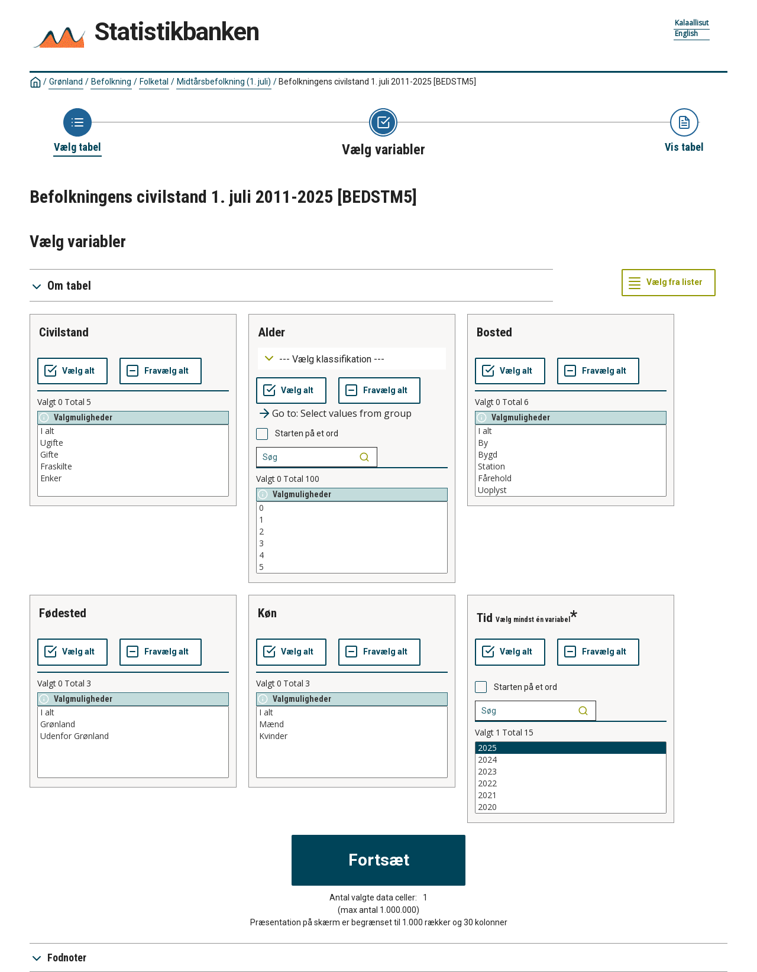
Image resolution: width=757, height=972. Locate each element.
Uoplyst (570, 490)
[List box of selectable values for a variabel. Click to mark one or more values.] (133, 461)
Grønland (66, 81)
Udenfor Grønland (133, 736)
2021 (570, 795)
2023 (570, 771)
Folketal (154, 81)
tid (485, 618)
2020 (570, 807)
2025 (570, 748)
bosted (494, 332)
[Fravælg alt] (160, 371)
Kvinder (352, 736)
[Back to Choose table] (77, 131)
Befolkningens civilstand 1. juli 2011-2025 (377, 81)
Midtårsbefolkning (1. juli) (224, 81)
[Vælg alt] (72, 371)
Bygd (570, 455)
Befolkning (111, 81)
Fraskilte (133, 466)
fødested (62, 613)
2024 (570, 760)
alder (271, 332)
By (570, 443)
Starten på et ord (306, 433)
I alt (133, 431)
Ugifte (133, 443)
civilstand (64, 332)
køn (267, 613)
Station (570, 466)
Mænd (352, 724)
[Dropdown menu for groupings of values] (352, 359)
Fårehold (570, 478)
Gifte (133, 455)
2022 (570, 783)
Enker (133, 478)
